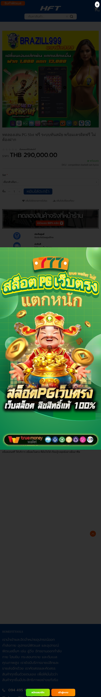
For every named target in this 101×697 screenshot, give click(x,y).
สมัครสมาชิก (37, 692)
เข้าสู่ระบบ (63, 692)
